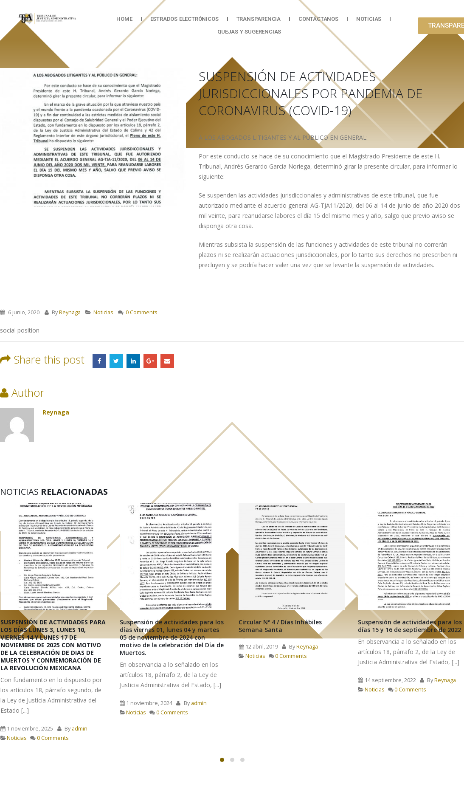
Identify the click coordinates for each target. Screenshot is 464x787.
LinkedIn (133, 361)
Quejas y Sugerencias (249, 31)
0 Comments (141, 312)
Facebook (99, 361)
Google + (150, 361)
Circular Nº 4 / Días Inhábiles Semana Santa (280, 626)
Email (167, 361)
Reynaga (70, 312)
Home (124, 19)
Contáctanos (318, 19)
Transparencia (258, 19)
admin (79, 728)
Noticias (368, 19)
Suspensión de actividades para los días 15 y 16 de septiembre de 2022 (410, 626)
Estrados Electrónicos (184, 19)
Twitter (116, 361)
